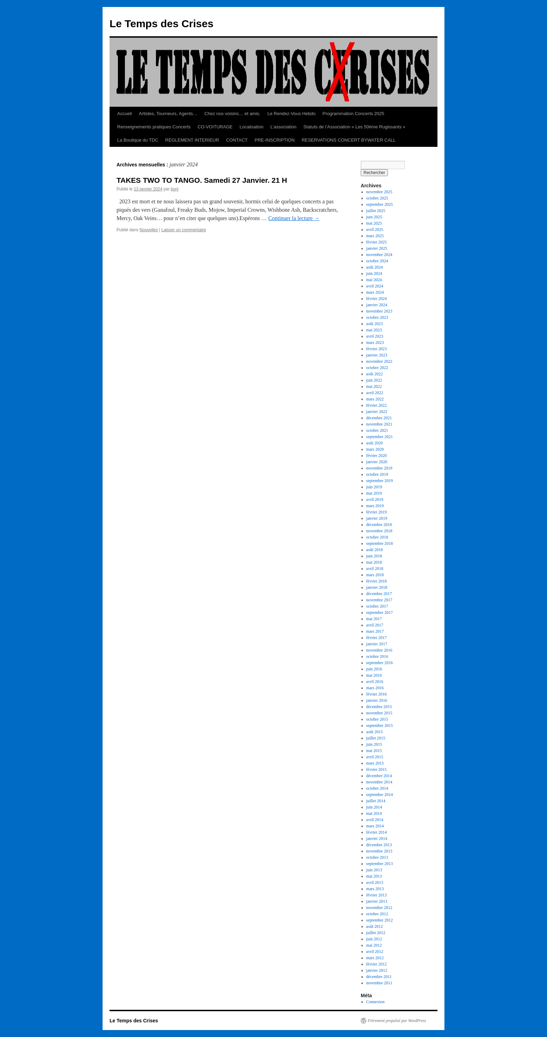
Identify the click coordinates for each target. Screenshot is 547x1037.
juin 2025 (374, 217)
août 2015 (374, 731)
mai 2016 (374, 675)
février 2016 (376, 694)
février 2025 (376, 242)
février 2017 (376, 637)
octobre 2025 (377, 198)
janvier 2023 (376, 355)
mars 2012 (375, 957)
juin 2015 (374, 744)
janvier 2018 (376, 587)
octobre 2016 (377, 656)
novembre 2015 (379, 713)
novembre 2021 (379, 424)
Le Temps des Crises (161, 23)
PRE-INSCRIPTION (275, 140)
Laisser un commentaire (184, 229)
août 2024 (374, 267)
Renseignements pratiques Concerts (153, 126)
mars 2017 (375, 631)
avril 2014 (374, 819)
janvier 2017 (376, 643)
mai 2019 (374, 493)
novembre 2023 (379, 311)
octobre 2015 (377, 719)
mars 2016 (375, 687)
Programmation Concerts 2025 (353, 113)
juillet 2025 (375, 210)
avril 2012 (374, 951)
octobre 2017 (377, 606)
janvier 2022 (376, 411)
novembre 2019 (379, 468)
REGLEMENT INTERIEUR (192, 140)
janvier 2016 (376, 700)
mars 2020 (375, 449)
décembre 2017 (379, 593)
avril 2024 (374, 286)
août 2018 (374, 549)
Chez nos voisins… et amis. (232, 113)
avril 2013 (374, 882)
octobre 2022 (377, 367)
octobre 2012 (377, 913)
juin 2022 (374, 380)
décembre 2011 (379, 976)
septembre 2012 (379, 920)
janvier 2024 (376, 304)
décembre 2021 (379, 417)
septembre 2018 (379, 543)
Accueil (124, 113)
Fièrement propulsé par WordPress (397, 1020)
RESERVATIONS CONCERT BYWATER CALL (349, 140)
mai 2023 (374, 330)
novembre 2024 (379, 254)
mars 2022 (375, 399)
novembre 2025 (379, 191)
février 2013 (376, 895)
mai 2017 (374, 618)
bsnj (174, 189)
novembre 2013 (379, 851)
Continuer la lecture (294, 218)
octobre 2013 (377, 857)
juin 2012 (374, 939)
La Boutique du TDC (137, 140)
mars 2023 (375, 342)
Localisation (252, 126)
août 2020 (374, 443)
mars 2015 (375, 763)
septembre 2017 (379, 612)
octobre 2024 (377, 260)
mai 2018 (374, 562)
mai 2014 (374, 813)
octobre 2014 (377, 788)
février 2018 (376, 581)
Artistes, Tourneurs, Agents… (168, 113)
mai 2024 (374, 279)
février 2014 (376, 832)
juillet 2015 (375, 738)
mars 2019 (375, 505)
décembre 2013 (379, 844)
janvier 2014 (376, 838)
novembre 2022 (379, 361)
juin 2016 (374, 669)
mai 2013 (374, 876)
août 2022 (374, 373)
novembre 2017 (379, 600)
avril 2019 (374, 499)
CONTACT (237, 140)
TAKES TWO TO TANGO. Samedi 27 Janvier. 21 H (202, 180)
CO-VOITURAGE (214, 126)
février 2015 (376, 769)
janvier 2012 (376, 970)
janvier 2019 (376, 518)
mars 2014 (375, 826)
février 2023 (376, 348)
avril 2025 (374, 229)
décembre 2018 (379, 524)
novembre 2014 (379, 782)
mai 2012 (374, 945)
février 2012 (376, 964)
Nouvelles (149, 229)
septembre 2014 (379, 794)
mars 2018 (375, 574)
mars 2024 (375, 292)
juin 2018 (374, 556)
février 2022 (376, 405)
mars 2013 (375, 888)
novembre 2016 (379, 650)
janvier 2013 (376, 901)
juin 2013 (374, 869)
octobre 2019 (377, 474)
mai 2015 (374, 750)
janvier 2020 (376, 461)
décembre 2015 (379, 706)
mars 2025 (375, 235)
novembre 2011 (379, 982)
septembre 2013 (379, 863)
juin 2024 (374, 273)
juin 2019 (374, 486)
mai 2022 (374, 386)
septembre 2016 (379, 662)
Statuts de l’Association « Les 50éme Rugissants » (354, 126)
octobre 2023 (377, 317)
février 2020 (376, 455)
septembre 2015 (379, 725)
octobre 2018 (377, 537)
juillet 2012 (375, 932)
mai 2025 (374, 223)
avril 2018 (374, 568)
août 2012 (374, 926)
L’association (283, 126)
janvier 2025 (376, 248)
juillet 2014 (375, 800)
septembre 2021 (379, 436)
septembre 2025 (379, 204)
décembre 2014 (379, 775)
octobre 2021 (377, 430)
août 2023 (374, 323)
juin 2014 (374, 807)
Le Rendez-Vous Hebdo (291, 113)
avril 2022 (374, 392)
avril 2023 (374, 336)
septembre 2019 (379, 480)
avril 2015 (374, 756)
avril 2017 (374, 625)
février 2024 (376, 298)
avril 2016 (374, 681)
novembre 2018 (379, 530)
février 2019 (376, 512)
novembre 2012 (379, 907)
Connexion (375, 1001)
